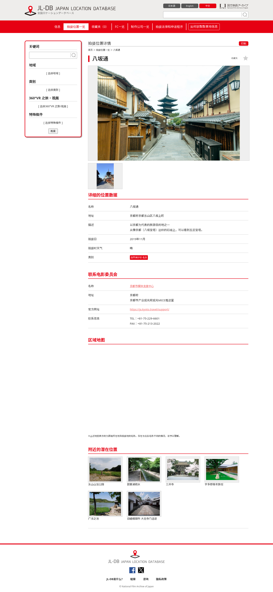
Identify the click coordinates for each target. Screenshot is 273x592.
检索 (53, 131)
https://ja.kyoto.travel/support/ (150, 309)
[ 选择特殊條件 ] (53, 123)
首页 (90, 50)
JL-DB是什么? (114, 579)
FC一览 (119, 27)
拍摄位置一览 (76, 27)
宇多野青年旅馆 (222, 471)
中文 (207, 6)
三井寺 (183, 471)
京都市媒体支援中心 (142, 286)
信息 (57, 27)
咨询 (145, 579)
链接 (133, 579)
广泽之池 (105, 505)
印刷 (243, 43)
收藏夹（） (100, 27)
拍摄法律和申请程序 (169, 27)
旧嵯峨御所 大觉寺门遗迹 (144, 505)
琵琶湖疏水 (144, 471)
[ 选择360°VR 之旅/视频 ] (53, 106)
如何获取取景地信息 (204, 26)
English (190, 6)
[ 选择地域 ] (53, 73)
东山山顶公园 (105, 471)
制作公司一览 (140, 27)
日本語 (172, 6)
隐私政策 (161, 579)
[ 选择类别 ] (53, 90)
